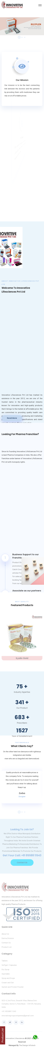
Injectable (6, 975)
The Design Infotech (27, 1045)
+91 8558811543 (9, 1012)
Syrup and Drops (8, 979)
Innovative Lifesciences (15, 1038)
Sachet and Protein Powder (13, 988)
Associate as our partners (26, 590)
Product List (7, 948)
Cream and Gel (8, 984)
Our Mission (22, 80)
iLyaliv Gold (22, 659)
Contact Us (22, 863)
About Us (5, 935)
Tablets (5, 962)
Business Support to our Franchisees (25, 556)
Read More (12, 418)
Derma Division (8, 939)
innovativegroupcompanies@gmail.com (18, 1017)
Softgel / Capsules (9, 966)
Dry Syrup (5, 971)
